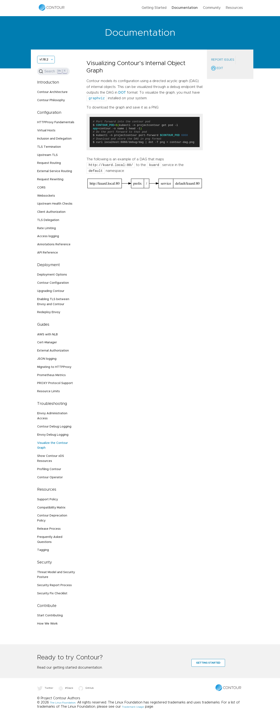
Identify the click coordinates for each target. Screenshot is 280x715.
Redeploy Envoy (48, 312)
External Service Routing (54, 171)
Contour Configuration (53, 282)
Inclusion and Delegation (54, 138)
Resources (234, 7)
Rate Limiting (46, 228)
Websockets (46, 195)
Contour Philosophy (51, 100)
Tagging (43, 550)
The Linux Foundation (63, 702)
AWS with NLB (47, 334)
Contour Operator (50, 477)
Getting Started (154, 7)
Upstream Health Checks (54, 203)
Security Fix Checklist (52, 593)
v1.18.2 (43, 59)
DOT (122, 92)
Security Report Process (54, 585)
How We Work (47, 623)
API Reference (47, 252)
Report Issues (222, 59)
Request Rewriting (50, 179)
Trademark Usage (133, 707)
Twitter (45, 688)
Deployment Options (52, 274)
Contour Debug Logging (54, 426)
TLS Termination (49, 146)
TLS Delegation (48, 220)
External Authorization (53, 350)
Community (212, 7)
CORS (41, 187)
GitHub (86, 688)
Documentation (185, 7)
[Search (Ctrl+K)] (53, 71)
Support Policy (47, 499)
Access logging (48, 236)
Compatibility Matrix (51, 507)
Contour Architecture (52, 92)
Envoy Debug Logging (52, 434)
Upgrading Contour (50, 291)
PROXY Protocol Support (55, 383)
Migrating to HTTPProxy (54, 367)
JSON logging (46, 358)
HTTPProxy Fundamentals (55, 122)
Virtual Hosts (46, 130)
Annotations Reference (54, 244)
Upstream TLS (47, 155)
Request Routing (49, 163)
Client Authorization (51, 211)
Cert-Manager (47, 342)
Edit (217, 68)
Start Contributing (50, 615)
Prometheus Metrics (51, 375)
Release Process (49, 528)
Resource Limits (48, 391)
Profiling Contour (49, 469)
